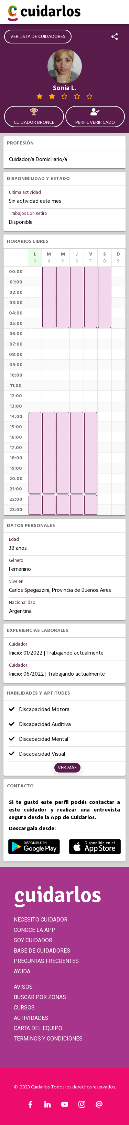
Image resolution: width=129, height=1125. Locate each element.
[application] (35, 453)
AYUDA (22, 971)
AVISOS (23, 987)
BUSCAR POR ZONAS (40, 997)
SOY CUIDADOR (33, 940)
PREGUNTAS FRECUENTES (46, 961)
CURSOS (24, 1007)
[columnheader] (35, 257)
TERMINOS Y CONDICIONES (48, 1038)
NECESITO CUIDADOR (40, 919)
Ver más (67, 767)
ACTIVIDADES (31, 1018)
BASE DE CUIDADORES (42, 950)
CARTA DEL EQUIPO (38, 1028)
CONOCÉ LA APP (34, 930)
